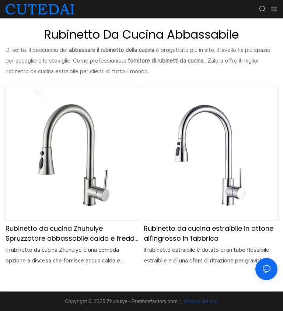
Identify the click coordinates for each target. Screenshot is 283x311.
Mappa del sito (200, 301)
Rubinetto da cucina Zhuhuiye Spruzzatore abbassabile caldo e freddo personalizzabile (72, 233)
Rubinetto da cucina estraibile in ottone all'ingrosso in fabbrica (208, 233)
